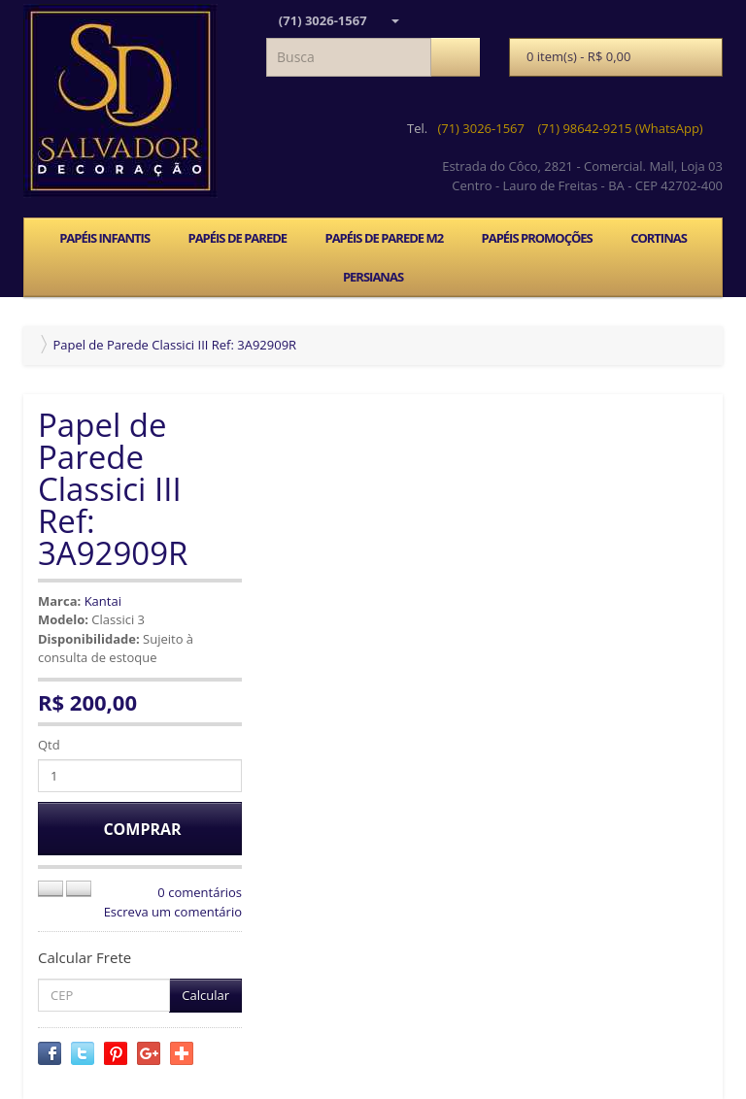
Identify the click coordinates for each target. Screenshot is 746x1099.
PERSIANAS (373, 276)
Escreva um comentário (173, 911)
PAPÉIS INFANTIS (104, 238)
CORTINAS (658, 238)
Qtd (49, 744)
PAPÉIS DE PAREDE (237, 238)
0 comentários (199, 892)
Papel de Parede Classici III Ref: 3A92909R (174, 344)
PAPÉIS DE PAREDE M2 (383, 238)
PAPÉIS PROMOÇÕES (537, 238)
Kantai (103, 601)
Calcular (205, 995)
